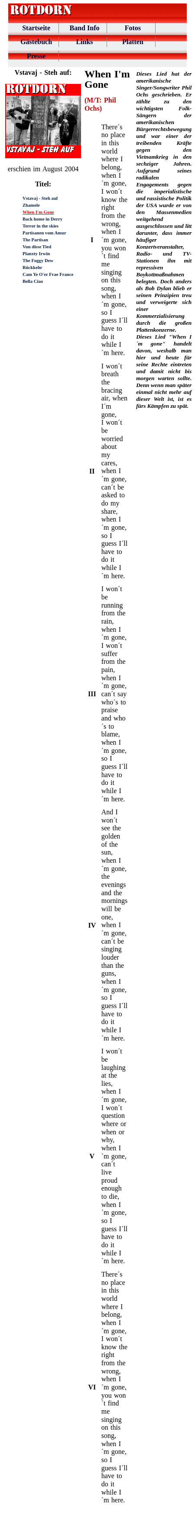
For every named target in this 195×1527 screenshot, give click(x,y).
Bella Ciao (33, 281)
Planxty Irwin (36, 253)
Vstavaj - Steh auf (40, 198)
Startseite (36, 28)
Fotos (133, 28)
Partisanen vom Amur (44, 232)
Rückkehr (32, 267)
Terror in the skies (40, 226)
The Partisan (35, 239)
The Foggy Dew (38, 260)
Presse (36, 56)
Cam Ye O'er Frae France (48, 274)
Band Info (85, 28)
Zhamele (31, 205)
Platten (132, 41)
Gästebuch (36, 41)
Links (84, 41)
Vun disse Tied (37, 246)
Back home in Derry (42, 219)
